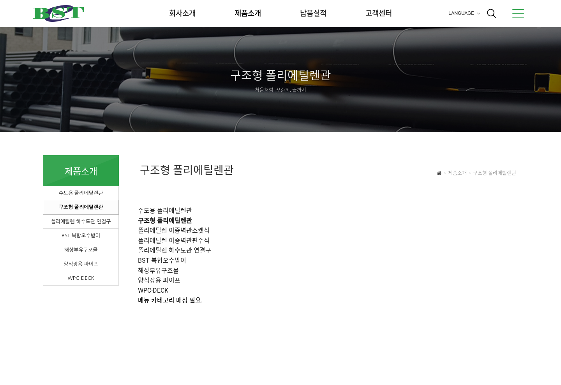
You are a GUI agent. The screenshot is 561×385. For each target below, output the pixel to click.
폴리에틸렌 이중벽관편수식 (174, 240)
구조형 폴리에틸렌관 (81, 207)
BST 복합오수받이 (81, 235)
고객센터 (378, 13)
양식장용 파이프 (81, 264)
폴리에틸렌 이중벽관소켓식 (174, 230)
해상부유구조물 (81, 250)
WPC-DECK (80, 278)
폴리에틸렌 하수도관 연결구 (81, 221)
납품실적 (313, 13)
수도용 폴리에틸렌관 (81, 193)
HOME (439, 174)
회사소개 (182, 13)
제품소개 (248, 13)
